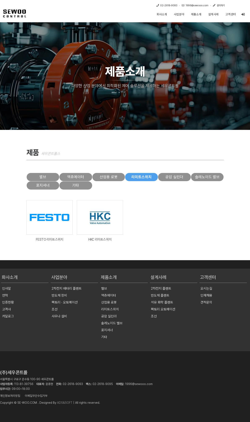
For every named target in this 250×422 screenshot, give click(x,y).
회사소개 (162, 14)
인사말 (6, 288)
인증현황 (8, 302)
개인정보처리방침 (10, 395)
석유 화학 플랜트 (162, 302)
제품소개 (196, 14)
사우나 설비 (59, 316)
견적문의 (206, 302)
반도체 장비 (59, 295)
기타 (75, 185)
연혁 (5, 295)
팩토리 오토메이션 (163, 309)
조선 (55, 309)
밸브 (42, 177)
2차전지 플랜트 (161, 288)
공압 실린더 (174, 177)
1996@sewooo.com (139, 384)
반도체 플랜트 (160, 295)
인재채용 (206, 295)
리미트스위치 (141, 177)
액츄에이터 (75, 177)
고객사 (6, 309)
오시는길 (206, 288)
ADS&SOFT (64, 402)
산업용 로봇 (109, 177)
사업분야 (179, 14)
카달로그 (8, 316)
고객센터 (230, 14)
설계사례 (213, 14)
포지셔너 (43, 185)
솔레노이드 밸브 (207, 177)
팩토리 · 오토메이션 (65, 302)
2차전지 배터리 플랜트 (67, 288)
